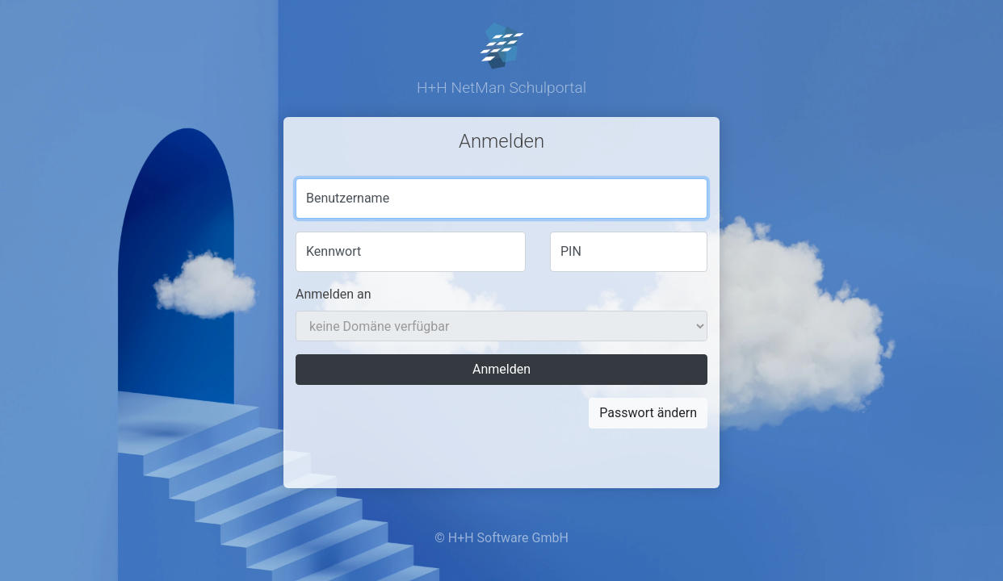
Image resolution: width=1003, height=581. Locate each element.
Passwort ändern (648, 412)
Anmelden (501, 369)
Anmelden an (333, 294)
